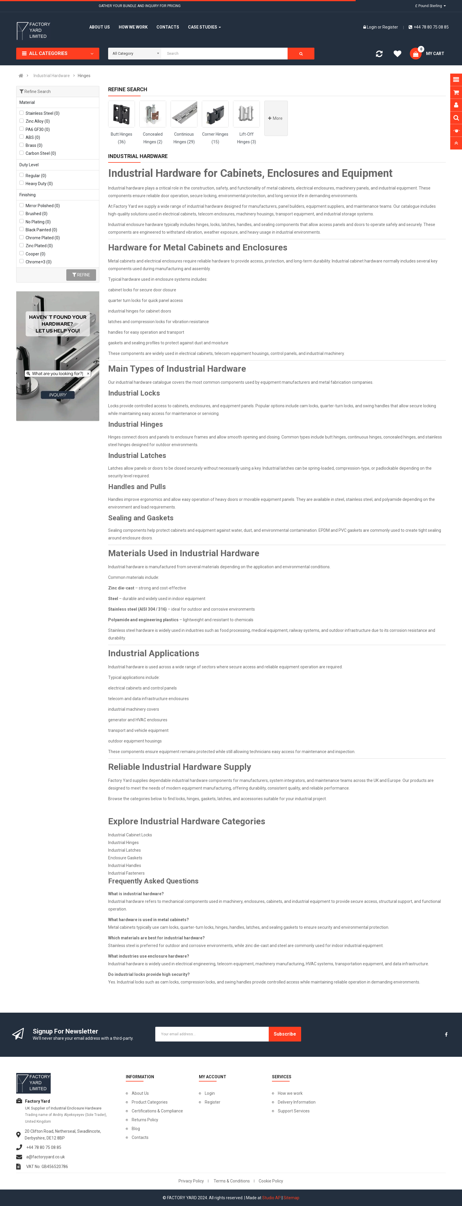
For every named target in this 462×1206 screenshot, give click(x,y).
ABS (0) (33, 137)
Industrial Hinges (123, 842)
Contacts (140, 1137)
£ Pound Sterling (430, 6)
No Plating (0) (38, 222)
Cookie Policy (271, 1181)
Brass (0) (34, 145)
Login (372, 27)
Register (390, 27)
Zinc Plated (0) (39, 245)
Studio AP (271, 1197)
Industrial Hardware (52, 76)
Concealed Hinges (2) (153, 138)
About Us (140, 1093)
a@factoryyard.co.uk (45, 1156)
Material (27, 102)
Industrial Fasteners (126, 873)
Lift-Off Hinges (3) (246, 138)
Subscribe (285, 1034)
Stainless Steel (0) (43, 113)
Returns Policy (145, 1119)
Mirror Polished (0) (43, 205)
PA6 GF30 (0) (38, 129)
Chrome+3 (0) (39, 262)
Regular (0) (36, 175)
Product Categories (150, 1102)
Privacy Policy (191, 1181)
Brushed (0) (36, 213)
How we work (290, 1093)
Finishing (27, 194)
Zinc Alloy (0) (38, 121)
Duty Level (29, 164)
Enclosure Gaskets (125, 858)
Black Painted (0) (41, 229)
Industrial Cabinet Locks (130, 835)
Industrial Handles (124, 865)
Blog (136, 1128)
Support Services (294, 1111)
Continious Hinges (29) (184, 138)
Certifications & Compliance (157, 1111)
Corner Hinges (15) (215, 138)
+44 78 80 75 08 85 (429, 27)
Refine (81, 275)
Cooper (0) (35, 254)
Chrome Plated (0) (43, 237)
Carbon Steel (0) (41, 153)
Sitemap (291, 1197)
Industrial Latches (124, 850)
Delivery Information (297, 1102)
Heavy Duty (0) (39, 183)
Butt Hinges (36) (121, 138)
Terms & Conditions (232, 1181)
